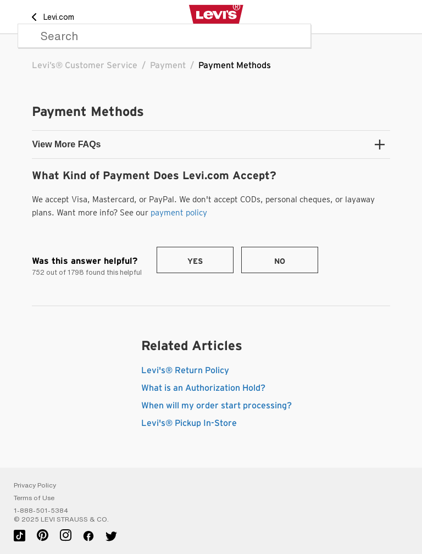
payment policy (179, 213)
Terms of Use (34, 498)
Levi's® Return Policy (185, 370)
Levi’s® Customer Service (84, 65)
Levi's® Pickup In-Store (189, 423)
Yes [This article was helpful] (195, 261)
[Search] (164, 36)
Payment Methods (234, 65)
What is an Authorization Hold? (203, 388)
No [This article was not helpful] (279, 261)
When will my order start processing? (216, 405)
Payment (168, 65)
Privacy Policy (35, 485)
